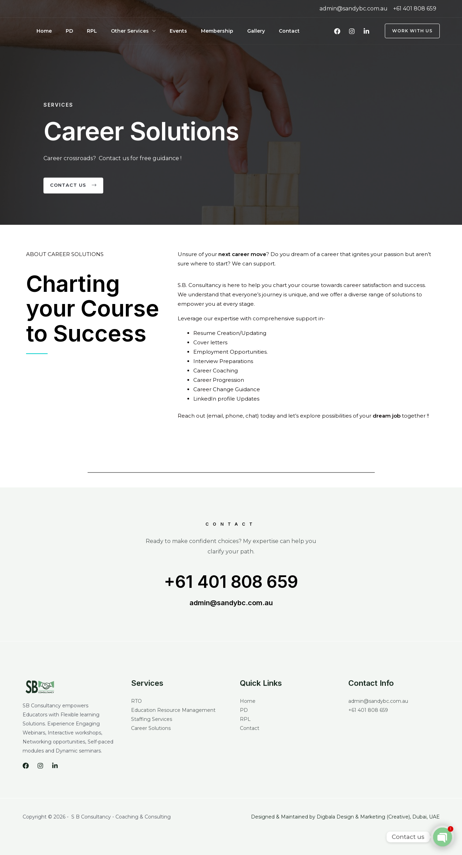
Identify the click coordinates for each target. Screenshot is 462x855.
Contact (247, 31)
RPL (78, 31)
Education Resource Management (173, 711)
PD (61, 31)
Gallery (220, 31)
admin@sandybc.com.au (231, 604)
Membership (186, 31)
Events (153, 31)
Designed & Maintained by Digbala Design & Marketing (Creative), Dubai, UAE (345, 818)
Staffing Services (151, 720)
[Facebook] (337, 31)
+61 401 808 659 (231, 581)
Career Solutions (151, 729)
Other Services (110, 31)
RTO (136, 702)
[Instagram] (352, 31)
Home (41, 31)
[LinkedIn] (366, 31)
